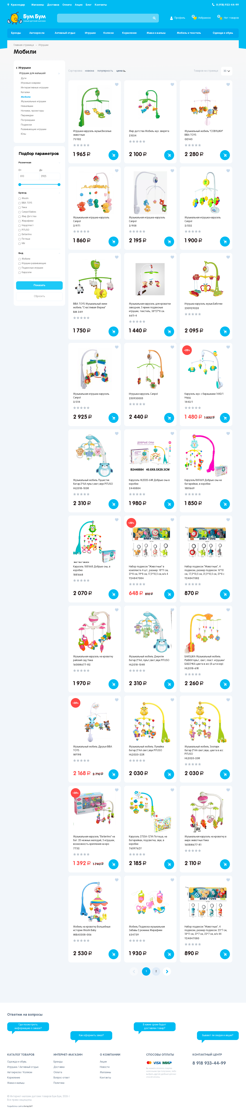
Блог (88, 5)
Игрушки (90, 33)
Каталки (25, 92)
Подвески (26, 125)
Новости (104, 1067)
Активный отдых (65, 33)
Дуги (23, 78)
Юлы (23, 134)
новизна (89, 71)
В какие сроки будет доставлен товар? (154, 1027)
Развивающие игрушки (33, 129)
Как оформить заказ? (91, 1035)
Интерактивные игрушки (34, 88)
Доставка (53, 5)
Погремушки (28, 120)
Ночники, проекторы (32, 111)
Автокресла (36, 33)
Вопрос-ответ (62, 1078)
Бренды (16, 33)
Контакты (101, 5)
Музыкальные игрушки (33, 101)
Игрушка (12, 1067)
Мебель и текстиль (189, 33)
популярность (105, 71)
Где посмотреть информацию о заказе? (28, 1027)
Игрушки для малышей (32, 73)
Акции (78, 5)
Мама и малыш (156, 33)
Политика (59, 1083)
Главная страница (24, 45)
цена (119, 71)
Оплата (67, 5)
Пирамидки (27, 115)
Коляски (108, 33)
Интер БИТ (28, 1106)
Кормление (129, 33)
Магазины (37, 5)
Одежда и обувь (223, 33)
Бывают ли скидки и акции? (217, 1035)
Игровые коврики (31, 83)
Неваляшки (27, 106)
